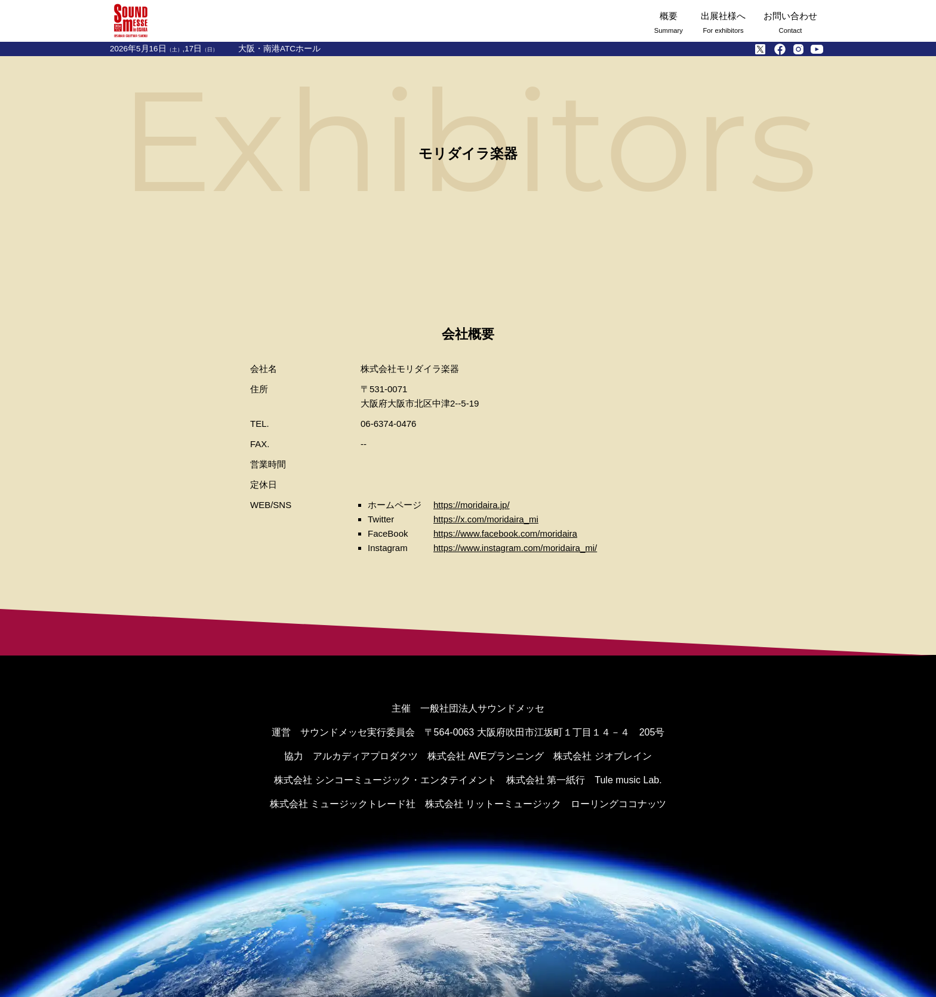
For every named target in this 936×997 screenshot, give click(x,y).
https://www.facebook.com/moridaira (505, 533)
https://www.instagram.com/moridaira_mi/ (515, 548)
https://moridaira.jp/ (471, 505)
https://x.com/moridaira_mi (485, 519)
